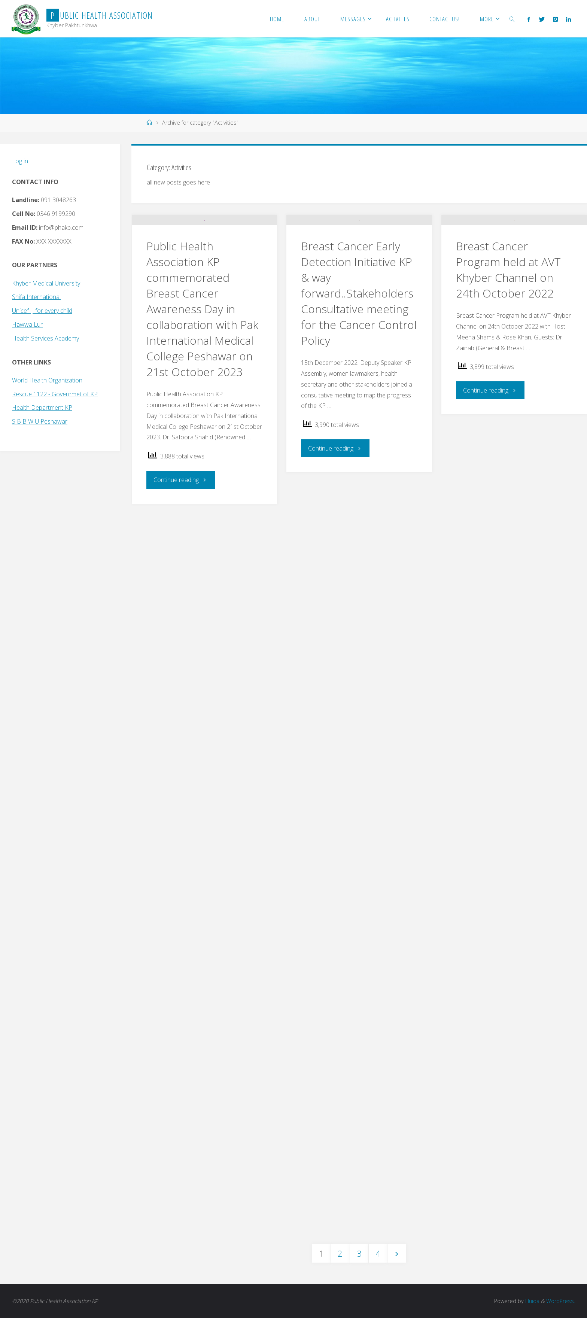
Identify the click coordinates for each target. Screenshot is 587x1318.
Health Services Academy (45, 338)
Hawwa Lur (27, 324)
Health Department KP (42, 407)
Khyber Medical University (46, 283)
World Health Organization (47, 380)
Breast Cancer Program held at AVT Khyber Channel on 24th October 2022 (508, 317)
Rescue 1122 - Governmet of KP (55, 394)
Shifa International (36, 297)
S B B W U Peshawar (39, 421)
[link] (512, 18)
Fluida (531, 1301)
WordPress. (560, 1301)
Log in (20, 161)
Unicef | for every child (42, 310)
